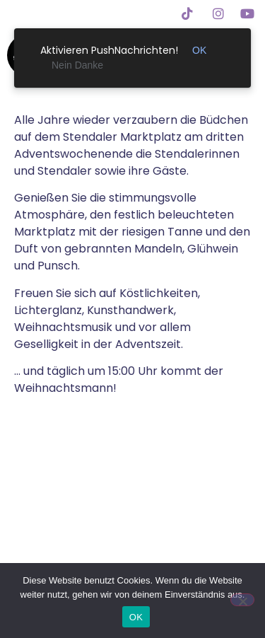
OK (136, 617)
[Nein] (242, 599)
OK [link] (199, 50)
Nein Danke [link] (77, 65)
